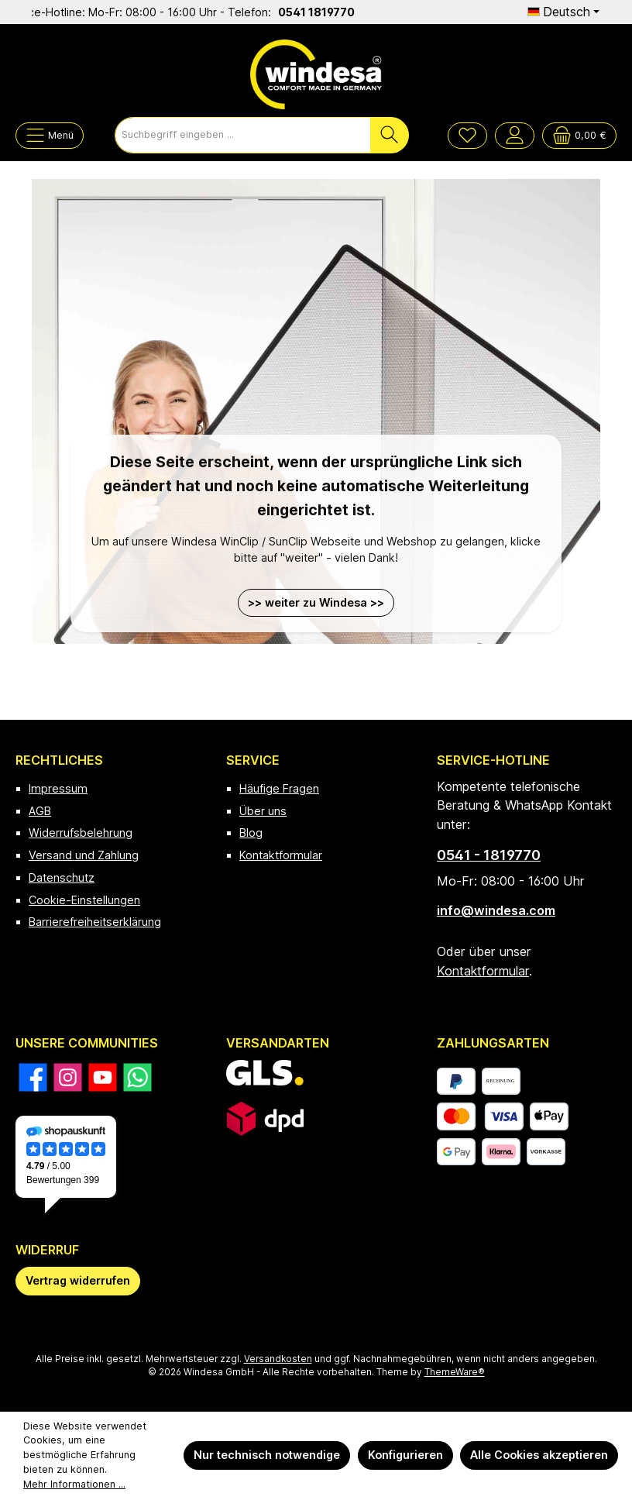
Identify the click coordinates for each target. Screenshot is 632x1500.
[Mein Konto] (514, 135)
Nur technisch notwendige (267, 1454)
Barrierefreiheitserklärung (95, 921)
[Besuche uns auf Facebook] (32, 1077)
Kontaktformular (280, 855)
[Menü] (49, 135)
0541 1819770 (326, 12)
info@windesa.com (496, 910)
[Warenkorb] (579, 135)
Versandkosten (278, 1359)
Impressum (58, 788)
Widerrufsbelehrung (80, 832)
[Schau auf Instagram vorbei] (67, 1077)
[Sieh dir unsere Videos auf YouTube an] (102, 1077)
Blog (251, 832)
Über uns (263, 810)
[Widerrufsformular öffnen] (77, 1281)
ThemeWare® (454, 1372)
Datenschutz (61, 877)
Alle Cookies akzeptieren (539, 1454)
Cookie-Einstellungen (84, 900)
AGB (40, 810)
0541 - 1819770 (489, 855)
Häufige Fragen (279, 788)
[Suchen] (389, 135)
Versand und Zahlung (84, 855)
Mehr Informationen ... (74, 1484)
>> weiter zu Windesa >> (316, 602)
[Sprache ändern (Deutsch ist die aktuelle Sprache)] (563, 12)
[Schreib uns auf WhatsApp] (137, 1077)
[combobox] (243, 135)
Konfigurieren (405, 1454)
